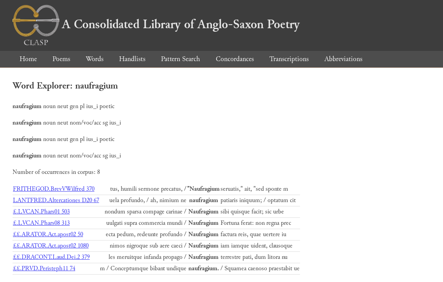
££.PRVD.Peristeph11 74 (44, 268)
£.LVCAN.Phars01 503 (41, 211)
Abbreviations (343, 59)
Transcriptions (289, 59)
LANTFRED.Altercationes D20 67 (56, 200)
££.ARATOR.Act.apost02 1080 (51, 245)
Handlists (132, 59)
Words (94, 59)
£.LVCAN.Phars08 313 (41, 223)
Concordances (235, 59)
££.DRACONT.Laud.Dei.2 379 (51, 257)
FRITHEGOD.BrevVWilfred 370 (53, 188)
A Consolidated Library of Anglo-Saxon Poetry (156, 24)
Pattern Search (180, 59)
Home (28, 59)
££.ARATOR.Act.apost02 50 (48, 234)
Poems (61, 59)
